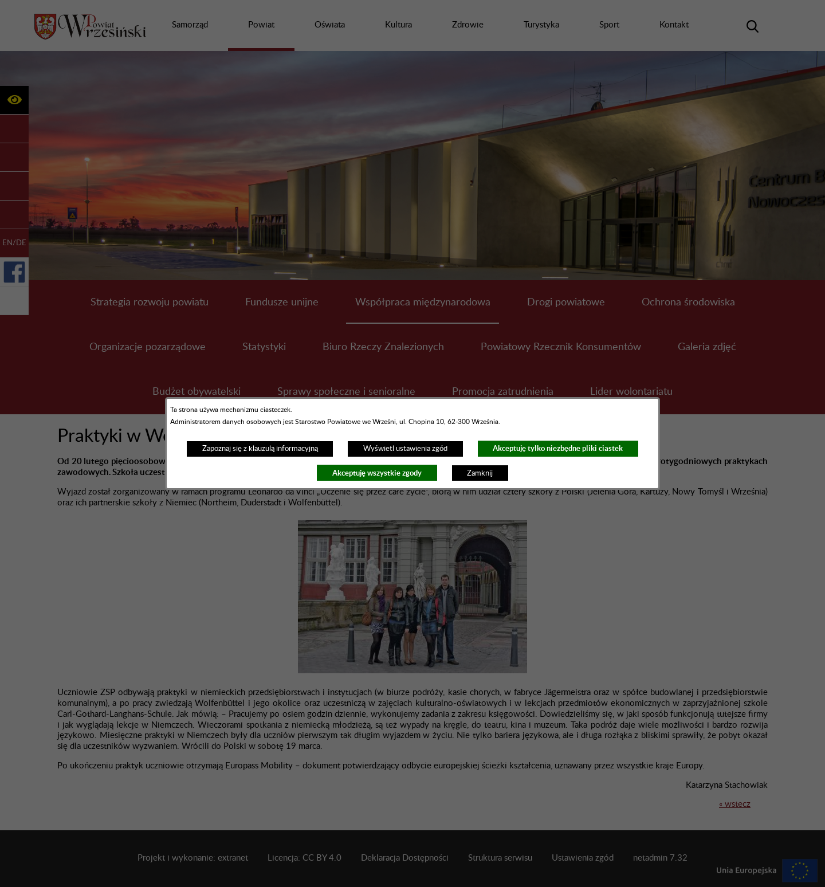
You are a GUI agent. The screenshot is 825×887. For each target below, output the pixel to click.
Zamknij (480, 473)
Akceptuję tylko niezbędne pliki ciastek (558, 448)
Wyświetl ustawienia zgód (405, 449)
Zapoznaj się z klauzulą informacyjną (260, 449)
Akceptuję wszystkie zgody (377, 473)
